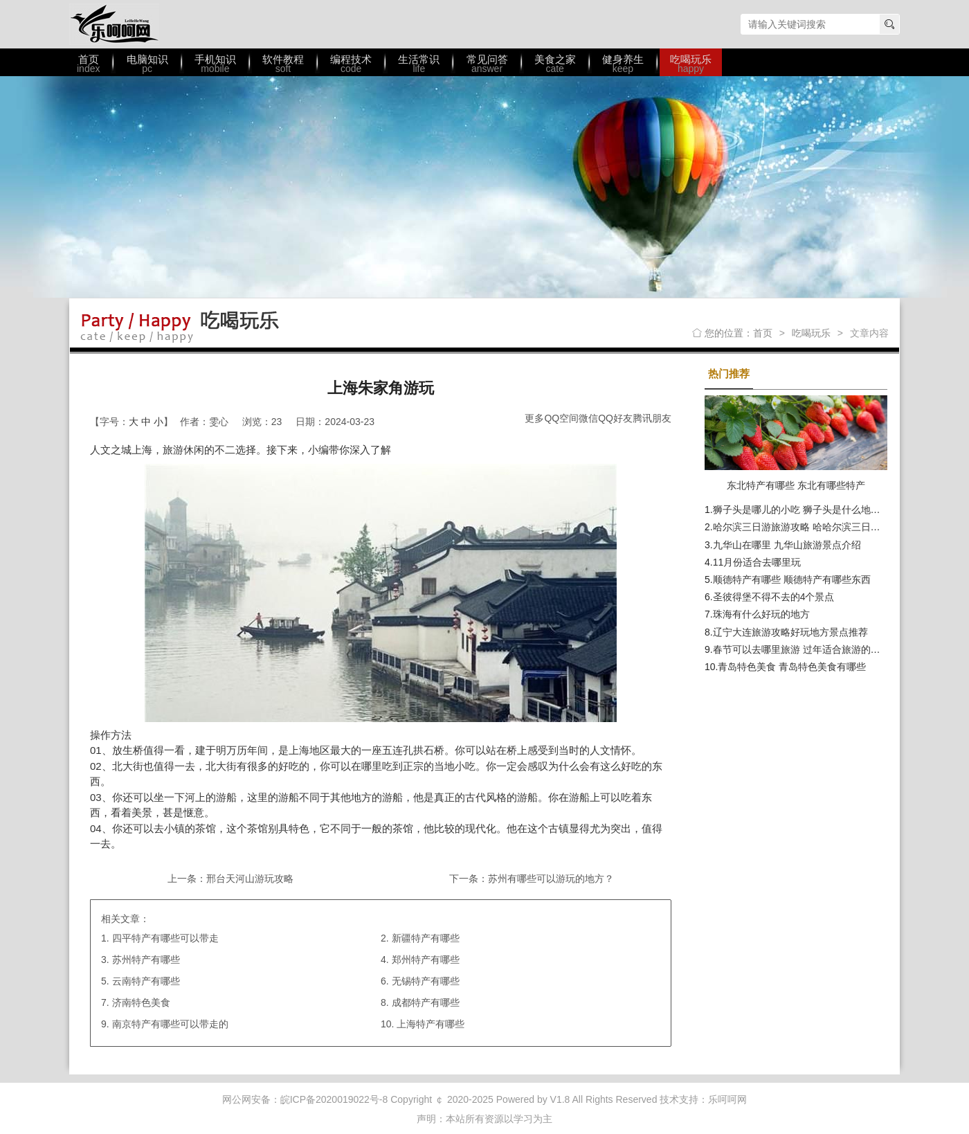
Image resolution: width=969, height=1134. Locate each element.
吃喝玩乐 (811, 333)
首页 (762, 333)
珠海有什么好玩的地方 (761, 614)
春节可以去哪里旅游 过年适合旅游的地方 (801, 649)
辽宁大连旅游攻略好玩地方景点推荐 (790, 632)
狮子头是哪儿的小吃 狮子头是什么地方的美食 (811, 509)
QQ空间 (561, 418)
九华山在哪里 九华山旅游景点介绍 (787, 544)
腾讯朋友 (652, 418)
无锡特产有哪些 (426, 981)
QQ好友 (615, 418)
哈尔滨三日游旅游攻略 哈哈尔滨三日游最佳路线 (816, 526)
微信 (588, 418)
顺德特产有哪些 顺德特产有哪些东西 (792, 579)
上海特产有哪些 (430, 1023)
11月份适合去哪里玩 (757, 562)
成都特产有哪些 (426, 1002)
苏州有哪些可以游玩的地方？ (551, 878)
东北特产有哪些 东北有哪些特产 (796, 485)
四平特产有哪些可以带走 (165, 938)
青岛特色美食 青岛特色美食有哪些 (792, 666)
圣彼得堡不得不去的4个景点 (774, 596)
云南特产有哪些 (146, 981)
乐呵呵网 (114, 24)
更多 (534, 418)
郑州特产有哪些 (426, 959)
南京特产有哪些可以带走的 (170, 1023)
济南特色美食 (141, 1002)
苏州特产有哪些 (146, 959)
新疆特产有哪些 (426, 938)
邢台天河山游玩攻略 (249, 878)
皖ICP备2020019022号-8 (334, 1099)
